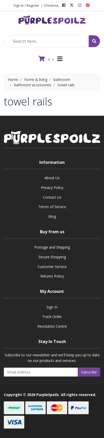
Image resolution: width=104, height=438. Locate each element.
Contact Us (52, 197)
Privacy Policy (52, 187)
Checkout (51, 5)
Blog (52, 216)
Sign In (52, 307)
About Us (52, 177)
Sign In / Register (26, 5)
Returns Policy (52, 276)
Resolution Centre (52, 326)
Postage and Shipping (52, 247)
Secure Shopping (52, 256)
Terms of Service (52, 206)
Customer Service (52, 266)
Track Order (52, 316)
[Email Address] (41, 372)
